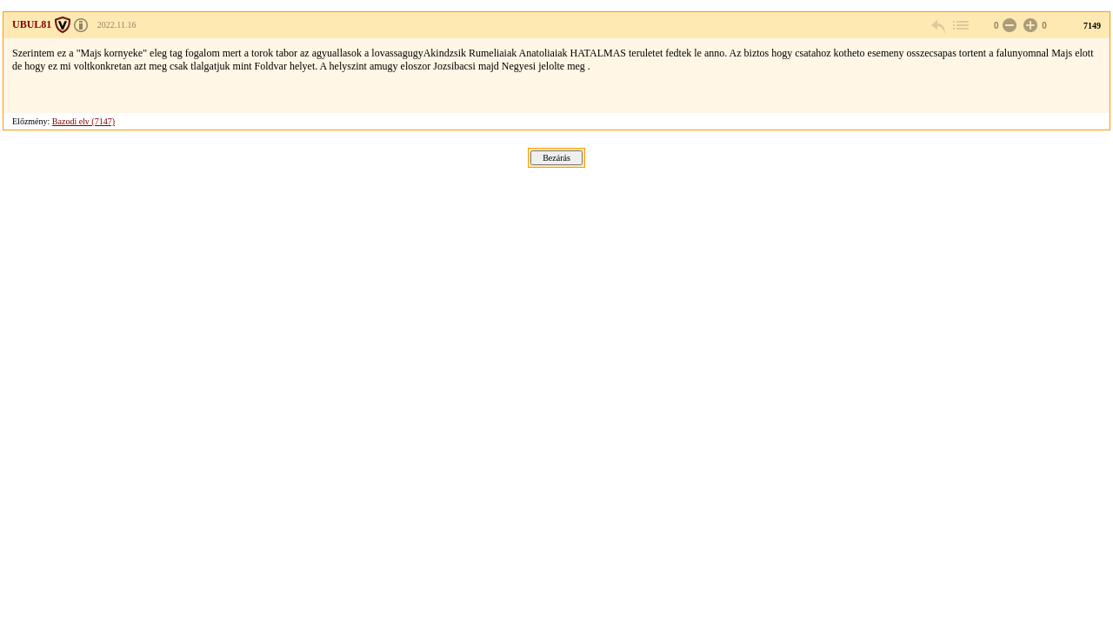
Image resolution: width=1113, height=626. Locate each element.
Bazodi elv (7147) (83, 121)
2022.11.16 (117, 25)
